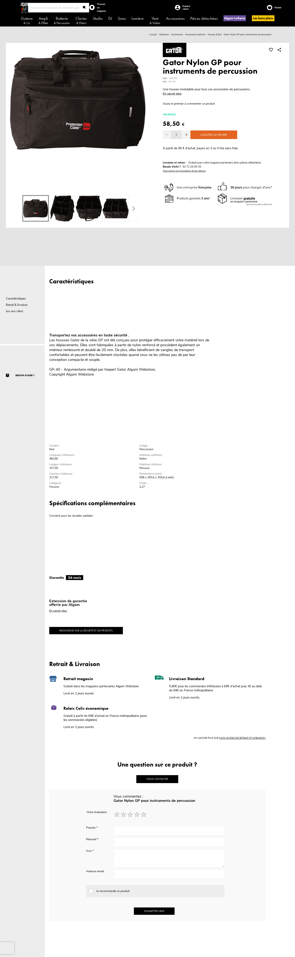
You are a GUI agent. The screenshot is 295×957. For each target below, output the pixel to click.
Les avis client (14, 311)
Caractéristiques (16, 298)
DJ (110, 18)
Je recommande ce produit (113, 891)
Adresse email (95, 871)
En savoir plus (172, 94)
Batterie (62, 20)
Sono (122, 18)
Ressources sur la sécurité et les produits (86, 630)
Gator (121, 369)
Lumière (137, 18)
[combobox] (58, 7)
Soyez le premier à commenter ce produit (189, 104)
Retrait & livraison (17, 305)
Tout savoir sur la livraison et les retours (184, 170)
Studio (98, 18)
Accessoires (175, 18)
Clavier (81, 20)
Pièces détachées (204, 18)
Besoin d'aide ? (24, 375)
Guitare (27, 20)
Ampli (43, 20)
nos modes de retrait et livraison (242, 738)
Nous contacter (157, 779)
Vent (155, 20)
